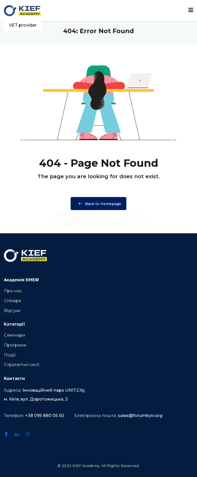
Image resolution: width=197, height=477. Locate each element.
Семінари (14, 335)
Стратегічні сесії (22, 364)
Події (10, 355)
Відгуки (12, 310)
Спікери (12, 300)
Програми (15, 345)
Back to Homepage (98, 203)
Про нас (13, 290)
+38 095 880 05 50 (44, 415)
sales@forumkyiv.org (140, 415)
